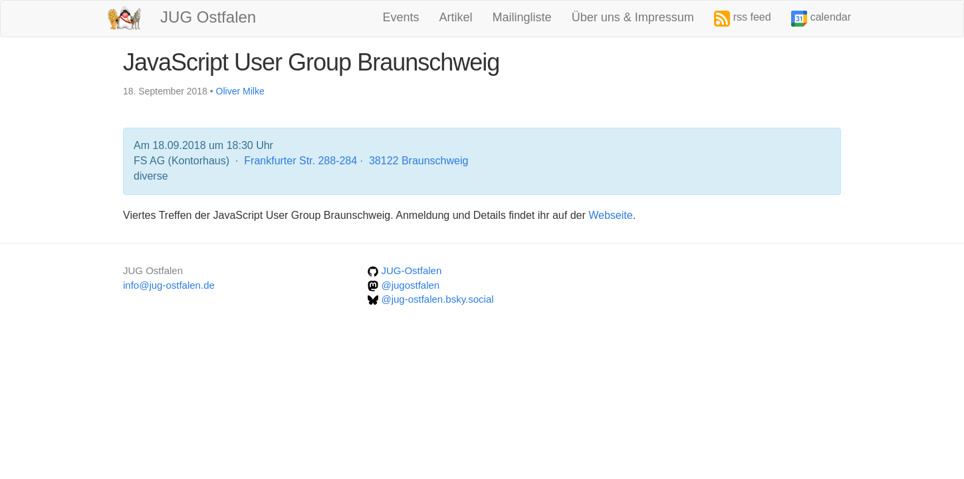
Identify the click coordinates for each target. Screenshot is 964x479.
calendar (821, 19)
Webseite (610, 215)
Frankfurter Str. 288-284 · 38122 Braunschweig (356, 160)
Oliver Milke (240, 91)
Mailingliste (522, 17)
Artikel (456, 17)
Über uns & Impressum (633, 17)
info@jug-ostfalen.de (169, 285)
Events (401, 17)
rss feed (742, 19)
